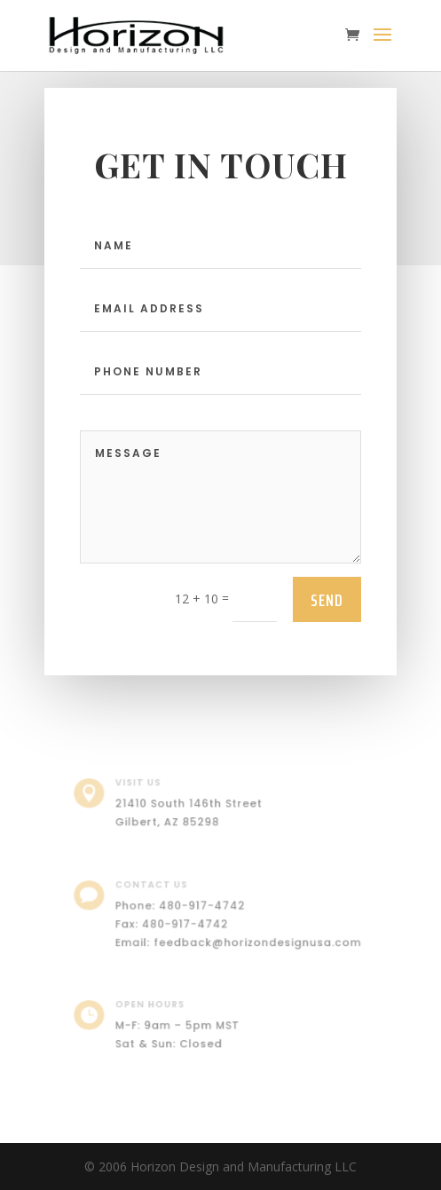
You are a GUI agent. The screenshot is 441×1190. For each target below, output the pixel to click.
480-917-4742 (203, 906)
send (327, 600)
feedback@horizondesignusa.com (254, 940)
